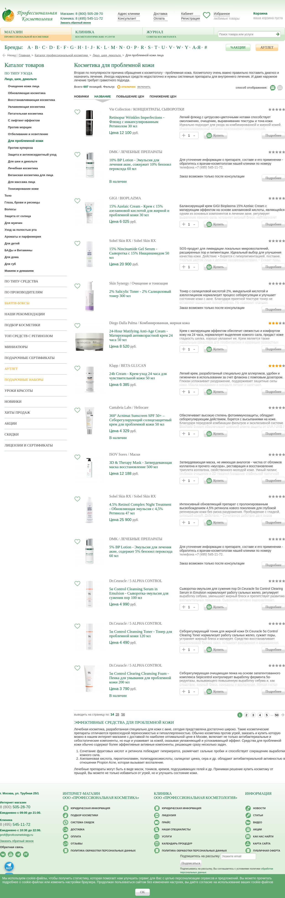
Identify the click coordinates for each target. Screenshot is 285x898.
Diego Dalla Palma (123, 323)
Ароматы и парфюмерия (23, 236)
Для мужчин (13, 223)
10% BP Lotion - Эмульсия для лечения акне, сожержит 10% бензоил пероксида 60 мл (140, 164)
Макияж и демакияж (19, 270)
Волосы (10, 209)
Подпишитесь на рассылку (200, 856)
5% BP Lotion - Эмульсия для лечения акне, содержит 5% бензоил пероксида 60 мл (140, 551)
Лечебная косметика (23, 168)
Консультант (127, 18)
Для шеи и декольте (22, 161)
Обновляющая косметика (26, 93)
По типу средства (21, 281)
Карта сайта (261, 843)
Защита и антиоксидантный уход (32, 154)
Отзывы (77, 843)
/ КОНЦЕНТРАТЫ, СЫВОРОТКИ (157, 109)
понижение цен (163, 96)
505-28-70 (15, 807)
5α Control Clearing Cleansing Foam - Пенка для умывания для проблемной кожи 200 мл (140, 677)
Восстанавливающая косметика (31, 100)
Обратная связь (11, 847)
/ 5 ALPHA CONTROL (145, 581)
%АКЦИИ (238, 47)
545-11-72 (15, 824)
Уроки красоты (19, 391)
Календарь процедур (177, 843)
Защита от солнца (18, 216)
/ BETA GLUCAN (132, 365)
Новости (259, 808)
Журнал (178, 34)
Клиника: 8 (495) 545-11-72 (81, 18)
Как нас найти (263, 836)
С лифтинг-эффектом (24, 120)
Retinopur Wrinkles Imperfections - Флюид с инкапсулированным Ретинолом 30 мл (136, 121)
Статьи (258, 815)
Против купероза (20, 147)
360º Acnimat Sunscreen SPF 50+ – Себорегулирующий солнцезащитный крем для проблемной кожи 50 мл (140, 419)
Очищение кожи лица (23, 86)
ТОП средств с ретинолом (29, 336)
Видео (257, 822)
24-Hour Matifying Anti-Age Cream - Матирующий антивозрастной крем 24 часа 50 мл (141, 335)
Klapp (113, 365)
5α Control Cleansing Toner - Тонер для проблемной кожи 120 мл (140, 633)
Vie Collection (119, 109)
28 (117, 714)
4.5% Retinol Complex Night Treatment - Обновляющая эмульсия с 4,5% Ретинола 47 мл (140, 508)
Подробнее (273, 135)
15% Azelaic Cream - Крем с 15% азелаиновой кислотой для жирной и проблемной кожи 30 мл (139, 210)
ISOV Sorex (118, 454)
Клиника (107, 34)
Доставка (160, 13)
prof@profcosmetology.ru (16, 834)
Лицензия (169, 815)
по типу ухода (18, 73)
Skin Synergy (119, 283)
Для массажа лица (21, 182)
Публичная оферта (266, 850)
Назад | (12, 55)
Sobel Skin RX (120, 241)
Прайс (166, 822)
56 (123, 714)
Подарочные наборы (24, 380)
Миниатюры (16, 347)
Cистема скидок (82, 822)
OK (142, 892)
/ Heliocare (140, 407)
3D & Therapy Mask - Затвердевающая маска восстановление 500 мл (140, 464)
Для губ (10, 264)
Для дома (11, 257)
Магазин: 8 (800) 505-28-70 (81, 13)
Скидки (12, 434)
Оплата (159, 18)
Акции (11, 423)
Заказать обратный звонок (75, 22)
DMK (113, 152)
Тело (8, 195)
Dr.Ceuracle (118, 581)
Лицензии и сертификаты (29, 445)
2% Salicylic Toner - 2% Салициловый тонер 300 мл (140, 293)
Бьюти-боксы (17, 303)
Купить (218, 135)
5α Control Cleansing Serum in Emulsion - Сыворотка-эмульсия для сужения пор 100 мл (138, 593)
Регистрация (190, 18)
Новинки (81, 96)
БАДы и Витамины (18, 250)
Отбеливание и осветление (28, 134)
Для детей (12, 243)
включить (143, 86)
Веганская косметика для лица (30, 175)
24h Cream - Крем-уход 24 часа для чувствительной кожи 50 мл (138, 376)
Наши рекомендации (25, 314)
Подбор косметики (22, 325)
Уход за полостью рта (20, 229)
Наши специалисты (176, 829)
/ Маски (134, 454)
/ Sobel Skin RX (144, 241)
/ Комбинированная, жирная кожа (164, 323)
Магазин (35, 34)
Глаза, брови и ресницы (22, 202)
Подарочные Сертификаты (30, 358)
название (102, 96)
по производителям (24, 292)
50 (277, 715)
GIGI (113, 198)
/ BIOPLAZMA (129, 198)
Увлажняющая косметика (26, 106)
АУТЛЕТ (266, 47)
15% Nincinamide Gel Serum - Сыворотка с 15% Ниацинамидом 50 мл (139, 253)
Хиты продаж (17, 412)
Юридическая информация (90, 808)
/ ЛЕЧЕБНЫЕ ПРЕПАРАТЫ (140, 152)
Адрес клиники (129, 13)
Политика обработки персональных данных (103, 850)
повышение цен (130, 96)
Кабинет (187, 13)
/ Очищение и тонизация (149, 283)
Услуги (167, 836)
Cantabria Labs (120, 407)
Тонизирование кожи (23, 188)
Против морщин (19, 127)
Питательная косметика (25, 113)
